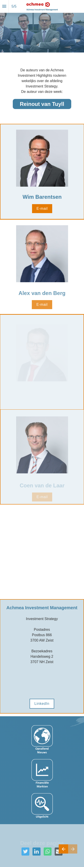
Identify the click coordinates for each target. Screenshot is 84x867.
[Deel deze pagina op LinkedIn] (36, 851)
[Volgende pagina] (72, 849)
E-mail (42, 208)
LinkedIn (42, 703)
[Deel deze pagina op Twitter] (25, 851)
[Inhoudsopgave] (4, 6)
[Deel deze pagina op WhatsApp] (48, 851)
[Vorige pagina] (63, 849)
